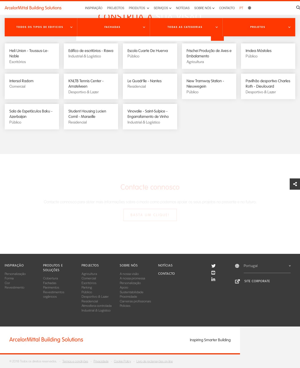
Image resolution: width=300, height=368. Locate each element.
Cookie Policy (122, 361)
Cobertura (50, 278)
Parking (87, 287)
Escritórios (89, 282)
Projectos (115, 8)
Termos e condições (75, 361)
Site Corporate (257, 281)
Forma (9, 278)
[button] (41, 27)
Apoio (124, 287)
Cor (7, 282)
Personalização (15, 273)
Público (87, 291)
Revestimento (14, 287)
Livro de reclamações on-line (154, 361)
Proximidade (128, 296)
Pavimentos (51, 287)
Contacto (227, 8)
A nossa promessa (132, 278)
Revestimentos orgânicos (53, 294)
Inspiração (93, 8)
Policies (125, 305)
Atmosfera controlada (97, 305)
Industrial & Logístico (96, 310)
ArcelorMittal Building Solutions (33, 8)
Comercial (89, 278)
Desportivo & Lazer (95, 296)
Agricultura (89, 273)
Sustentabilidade (131, 291)
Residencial (90, 301)
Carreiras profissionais (135, 301)
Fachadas (49, 282)
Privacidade (101, 361)
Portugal (267, 265)
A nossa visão (129, 273)
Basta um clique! (150, 215)
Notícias (183, 8)
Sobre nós (129, 265)
